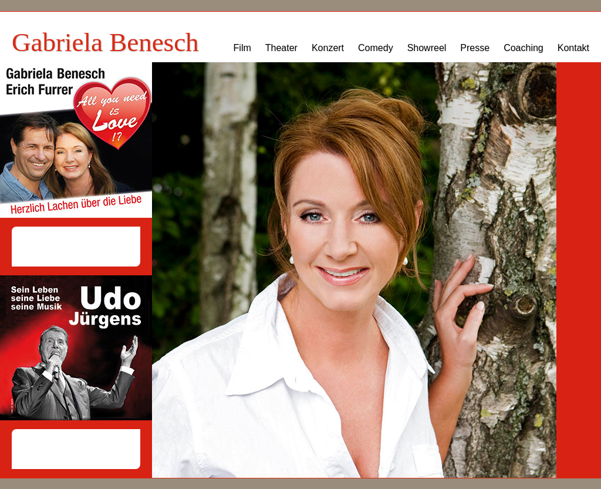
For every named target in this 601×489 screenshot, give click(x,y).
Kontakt (573, 48)
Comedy (375, 48)
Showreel (427, 48)
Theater (281, 48)
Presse (474, 48)
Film (242, 48)
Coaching (523, 48)
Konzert (328, 48)
